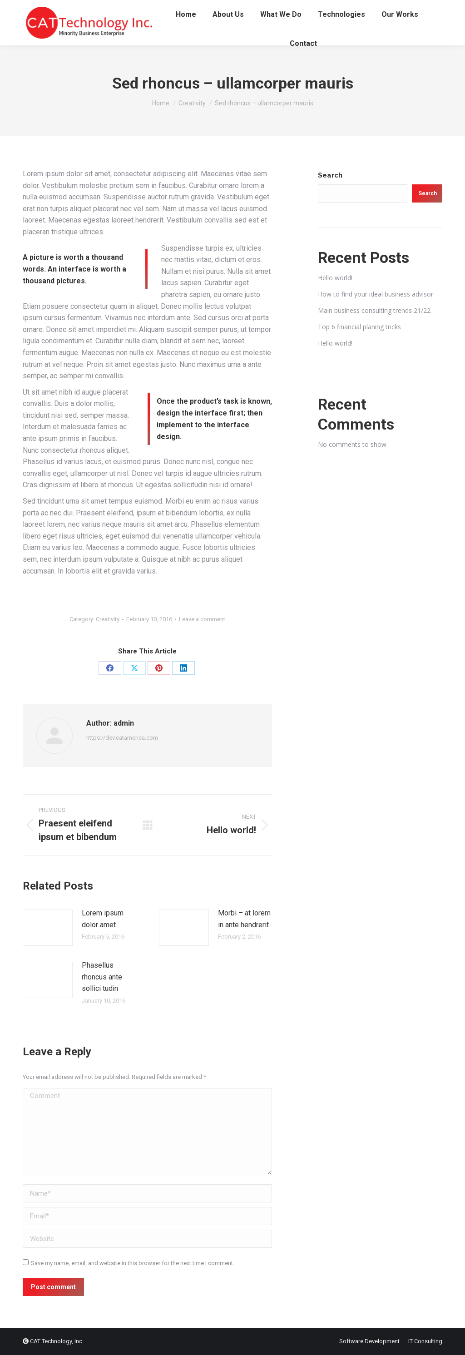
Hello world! (335, 277)
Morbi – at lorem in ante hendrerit (244, 919)
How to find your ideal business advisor (375, 294)
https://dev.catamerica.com (122, 737)
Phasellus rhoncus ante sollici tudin (102, 977)
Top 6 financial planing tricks (359, 326)
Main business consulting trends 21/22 (374, 310)
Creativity (107, 619)
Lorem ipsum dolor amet (103, 919)
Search (330, 175)
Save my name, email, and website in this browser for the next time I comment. (132, 1263)
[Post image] (48, 928)
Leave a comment (202, 619)
